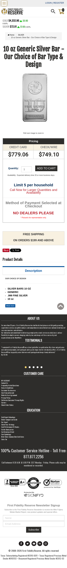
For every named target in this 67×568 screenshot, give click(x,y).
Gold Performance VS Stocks (10, 427)
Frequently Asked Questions (10, 385)
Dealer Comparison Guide (9, 419)
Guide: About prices (7, 429)
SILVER (21, 35)
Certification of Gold (7, 432)
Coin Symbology (6, 434)
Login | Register (54, 3)
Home (11, 35)
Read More (18, 337)
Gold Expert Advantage (8, 417)
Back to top (61, 307)
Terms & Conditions (7, 388)
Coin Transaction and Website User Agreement (9, 393)
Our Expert (4, 422)
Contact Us (4, 383)
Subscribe (33, 529)
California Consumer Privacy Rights (12, 400)
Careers (3, 402)
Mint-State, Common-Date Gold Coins (12, 436)
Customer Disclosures (8, 390)
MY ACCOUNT (5, 380)
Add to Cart (46, 168)
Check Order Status (7, 405)
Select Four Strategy (7, 424)
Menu (4, 2)
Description (33, 270)
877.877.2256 (34, 456)
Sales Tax (4, 439)
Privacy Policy (5, 397)
